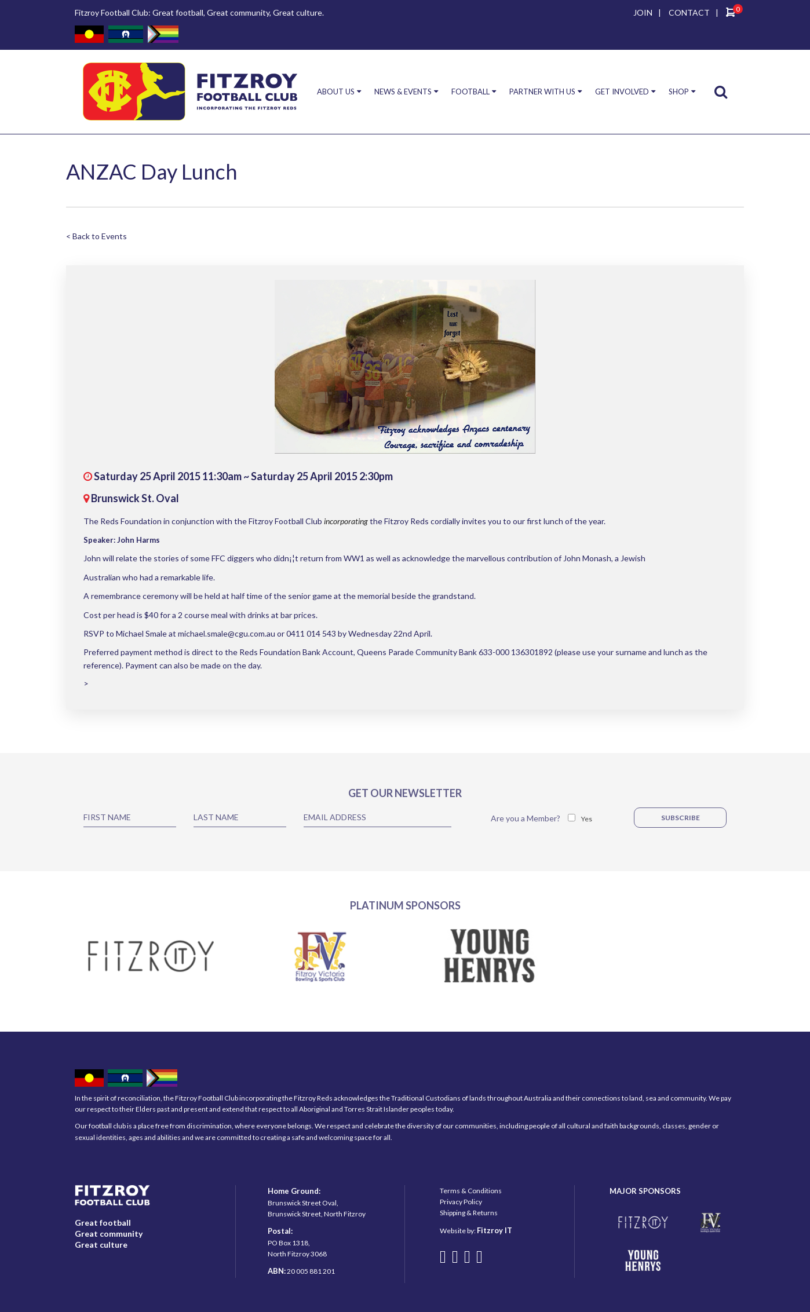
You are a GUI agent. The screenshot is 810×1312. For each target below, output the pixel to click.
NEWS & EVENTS (403, 91)
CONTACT (689, 12)
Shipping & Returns (469, 1212)
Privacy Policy (461, 1201)
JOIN (642, 12)
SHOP (679, 91)
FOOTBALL (470, 91)
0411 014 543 (311, 633)
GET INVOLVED (622, 91)
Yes (586, 818)
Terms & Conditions (471, 1190)
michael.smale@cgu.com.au (226, 633)
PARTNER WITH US (542, 91)
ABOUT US (336, 91)
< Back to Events (96, 236)
